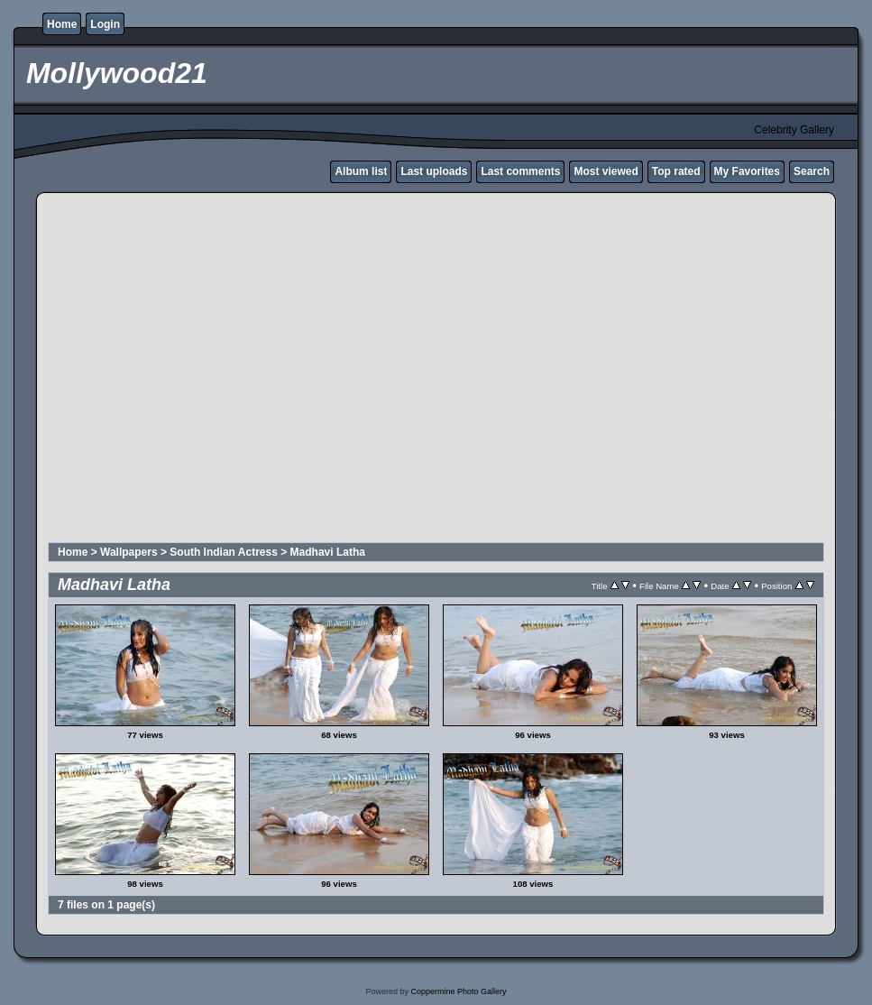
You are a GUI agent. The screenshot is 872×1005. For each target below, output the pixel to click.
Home (62, 24)
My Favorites (747, 171)
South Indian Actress (224, 552)
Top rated (676, 171)
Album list (361, 171)
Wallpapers (129, 552)
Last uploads (433, 171)
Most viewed (606, 171)
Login (105, 24)
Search (812, 171)
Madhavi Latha (327, 552)
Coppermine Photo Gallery (458, 991)
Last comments (520, 171)
